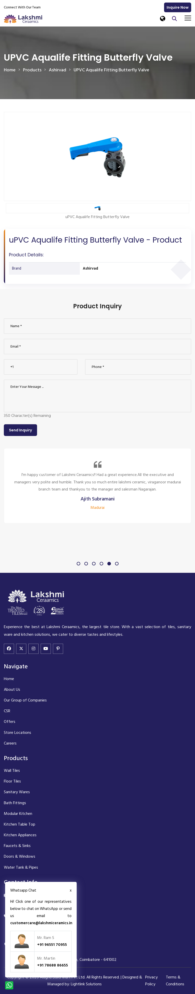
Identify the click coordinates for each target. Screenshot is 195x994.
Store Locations (17, 732)
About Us (12, 689)
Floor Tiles (12, 781)
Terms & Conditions (175, 980)
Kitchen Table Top (19, 824)
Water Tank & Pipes (21, 867)
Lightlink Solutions (86, 984)
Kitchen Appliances (20, 835)
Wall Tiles (12, 770)
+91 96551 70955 (52, 944)
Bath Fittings (15, 803)
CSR (7, 711)
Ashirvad (90, 268)
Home (10, 70)
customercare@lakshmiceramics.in (41, 923)
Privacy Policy (151, 980)
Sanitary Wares (17, 792)
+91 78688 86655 (52, 965)
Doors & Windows (19, 856)
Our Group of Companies (25, 700)
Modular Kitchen (18, 813)
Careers (10, 743)
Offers (9, 721)
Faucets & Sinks (17, 845)
